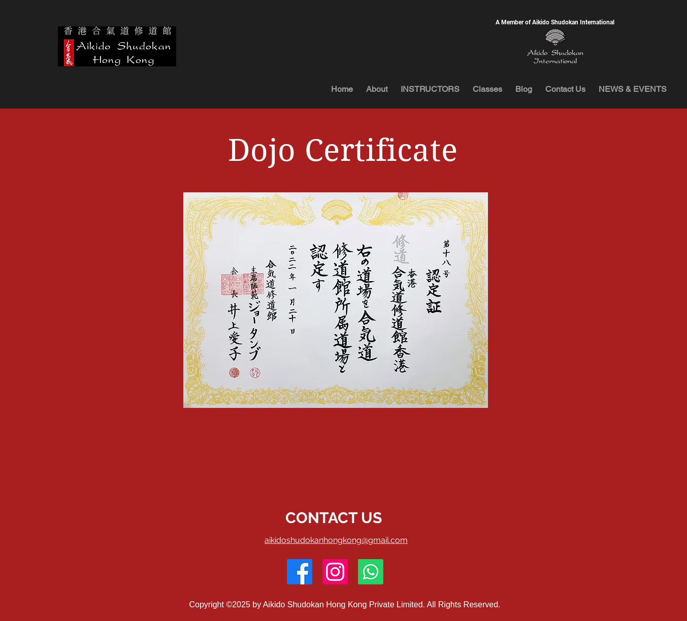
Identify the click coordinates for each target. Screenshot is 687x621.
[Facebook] (299, 571)
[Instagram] (335, 571)
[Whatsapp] (370, 571)
